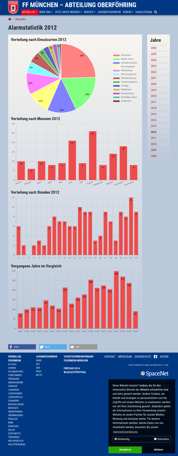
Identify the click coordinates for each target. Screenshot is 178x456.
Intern (164, 356)
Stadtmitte (14, 433)
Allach (12, 364)
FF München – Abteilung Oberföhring (79, 5)
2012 (153, 132)
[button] (29, 12)
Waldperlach (15, 440)
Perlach (13, 418)
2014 (153, 120)
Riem (10, 422)
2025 (153, 54)
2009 (153, 150)
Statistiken (161, 439)
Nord (39, 360)
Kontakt (109, 356)
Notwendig (122, 439)
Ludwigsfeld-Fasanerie (15, 399)
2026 (153, 48)
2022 (153, 72)
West (39, 371)
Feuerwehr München (76, 360)
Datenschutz (143, 356)
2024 (153, 60)
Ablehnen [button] (158, 449)
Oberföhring (15, 411)
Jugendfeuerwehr (46, 356)
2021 (153, 78)
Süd (38, 367)
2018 (153, 96)
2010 (153, 144)
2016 (153, 108)
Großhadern (15, 382)
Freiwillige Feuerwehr (14, 358)
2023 (153, 66)
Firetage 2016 (72, 368)
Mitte (39, 375)
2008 (153, 156)
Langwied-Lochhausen (15, 391)
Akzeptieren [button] (125, 449)
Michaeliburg (16, 404)
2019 (153, 90)
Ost (38, 364)
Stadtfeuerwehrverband (78, 356)
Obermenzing (15, 415)
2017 (153, 102)
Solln (11, 429)
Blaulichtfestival (75, 372)
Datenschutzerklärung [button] (125, 431)
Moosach (13, 408)
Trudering (13, 437)
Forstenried (15, 375)
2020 (153, 84)
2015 (153, 114)
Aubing (12, 367)
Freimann (13, 378)
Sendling (13, 426)
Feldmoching (15, 371)
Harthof (13, 386)
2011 (153, 138)
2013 (153, 126)
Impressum (125, 356)
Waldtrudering (16, 444)
